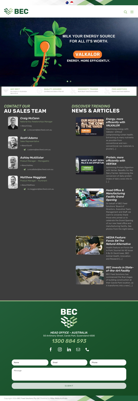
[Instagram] (60, 349)
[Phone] (87, 349)
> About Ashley (26, 165)
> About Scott (26, 145)
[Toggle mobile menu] (130, 11)
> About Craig (26, 126)
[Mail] (78, 349)
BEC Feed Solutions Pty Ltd (28, 398)
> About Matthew (27, 185)
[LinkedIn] (69, 349)
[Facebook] (51, 349)
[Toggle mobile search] (123, 11)
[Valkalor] (69, 52)
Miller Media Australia (58, 398)
